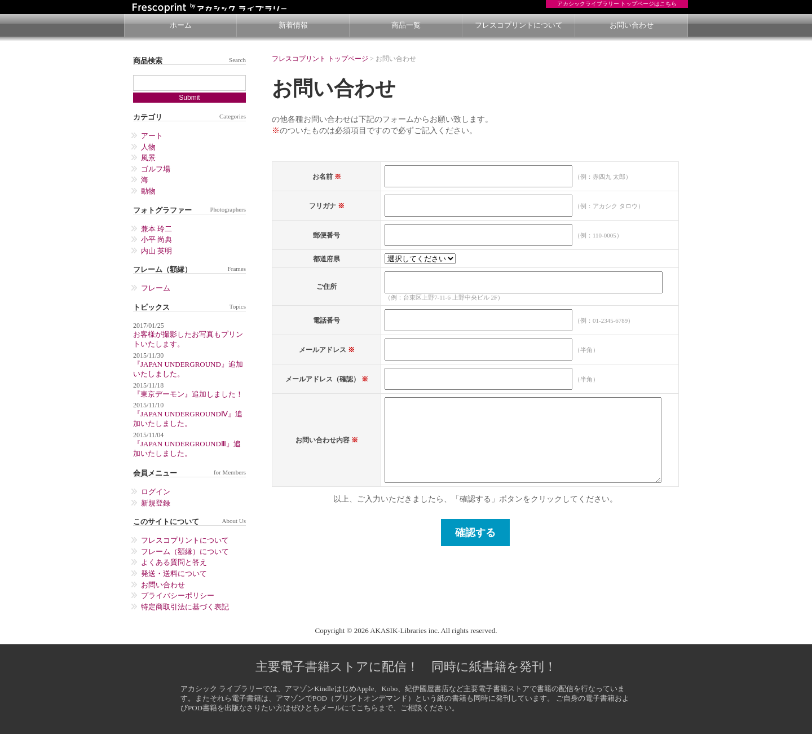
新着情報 (293, 25)
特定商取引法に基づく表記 (185, 607)
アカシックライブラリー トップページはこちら (617, 4)
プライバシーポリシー (177, 595)
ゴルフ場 (155, 169)
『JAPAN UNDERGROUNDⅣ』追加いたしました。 (187, 419)
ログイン (155, 491)
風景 (148, 157)
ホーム (181, 25)
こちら (367, 708)
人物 (148, 147)
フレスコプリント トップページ (320, 59)
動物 (148, 191)
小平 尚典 (156, 239)
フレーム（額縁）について (185, 551)
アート (152, 135)
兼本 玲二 (156, 229)
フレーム (155, 288)
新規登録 (155, 503)
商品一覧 (406, 25)
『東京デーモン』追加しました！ (188, 394)
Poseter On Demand (228, 7)
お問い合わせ (632, 25)
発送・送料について (174, 573)
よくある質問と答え (174, 562)
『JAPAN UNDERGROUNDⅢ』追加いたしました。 (187, 448)
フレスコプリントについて (519, 25)
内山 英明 (156, 251)
